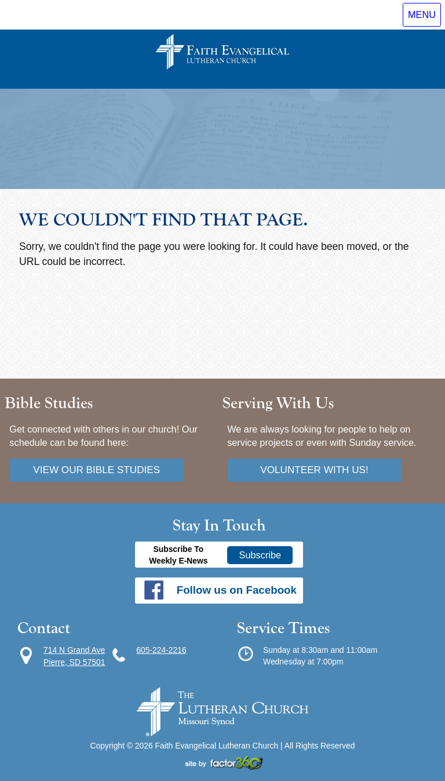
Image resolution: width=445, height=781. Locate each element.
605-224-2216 (161, 650)
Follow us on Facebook (237, 590)
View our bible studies (96, 469)
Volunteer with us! (314, 469)
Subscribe (260, 555)
